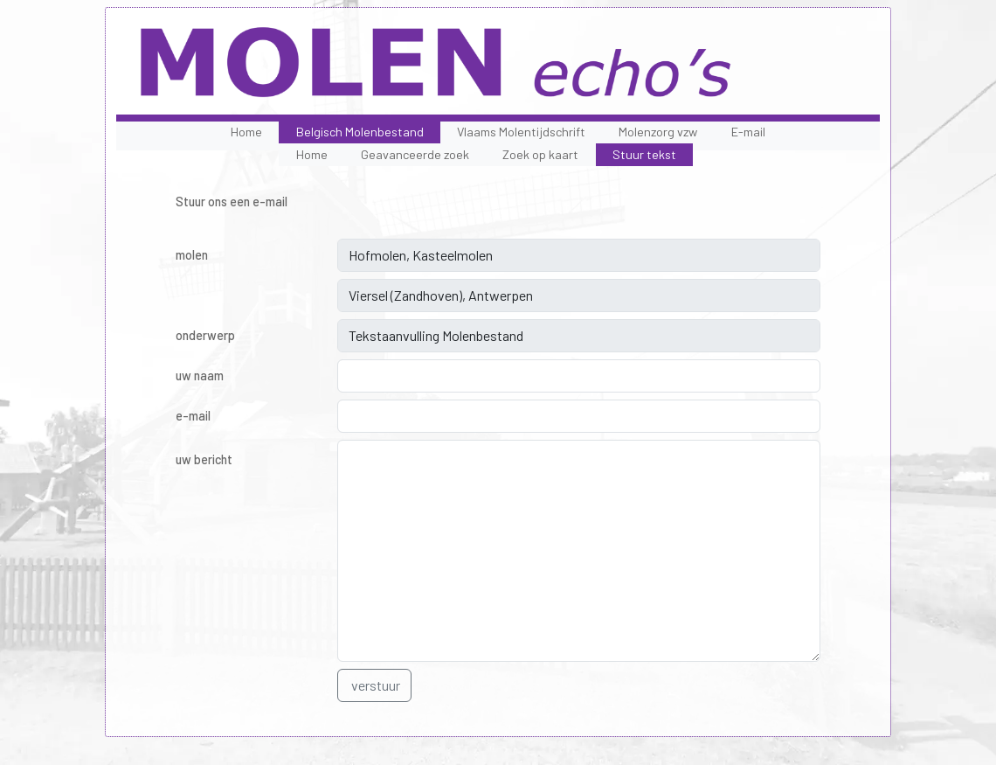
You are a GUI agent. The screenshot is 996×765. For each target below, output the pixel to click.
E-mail (748, 131)
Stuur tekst (644, 154)
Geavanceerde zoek (415, 154)
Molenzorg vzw (658, 131)
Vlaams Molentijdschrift (521, 131)
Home (246, 131)
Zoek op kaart (540, 154)
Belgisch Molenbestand (360, 131)
